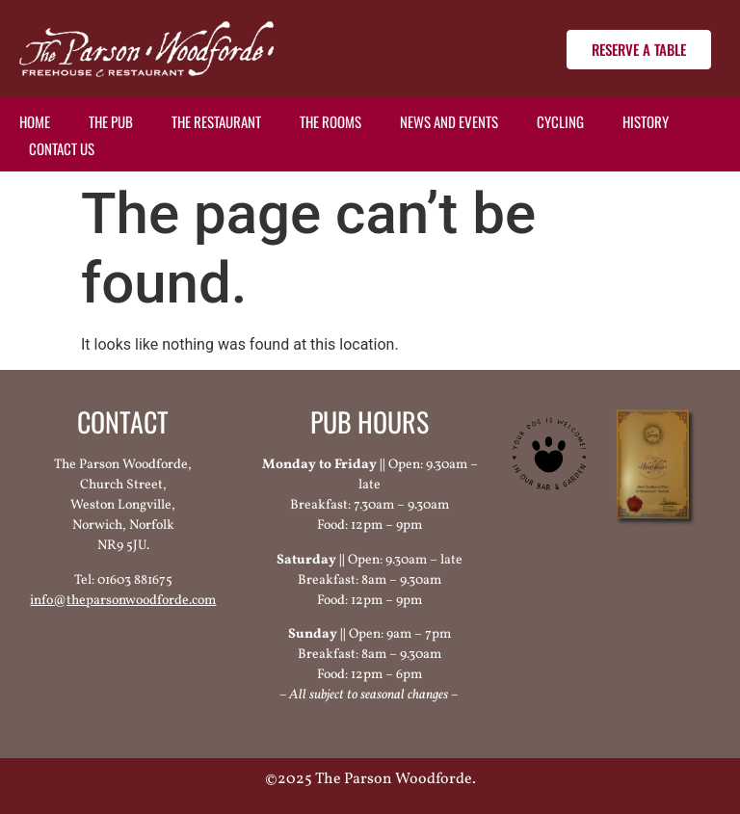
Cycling (560, 121)
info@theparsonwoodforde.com (123, 600)
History (645, 121)
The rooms (330, 121)
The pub (111, 121)
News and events (449, 121)
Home (34, 121)
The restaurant (216, 121)
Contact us (61, 148)
